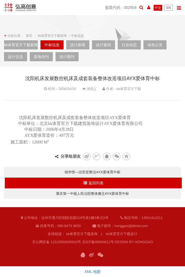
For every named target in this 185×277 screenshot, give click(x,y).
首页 (29, 36)
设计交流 (15, 57)
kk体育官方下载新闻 (52, 36)
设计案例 (103, 45)
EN (169, 8)
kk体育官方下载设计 (121, 234)
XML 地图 (92, 271)
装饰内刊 (41, 57)
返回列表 (93, 183)
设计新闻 (77, 45)
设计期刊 (67, 57)
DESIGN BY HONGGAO (134, 242)
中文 (158, 8)
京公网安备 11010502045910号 (56, 242)
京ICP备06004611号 (98, 242)
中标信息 (52, 45)
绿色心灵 (154, 45)
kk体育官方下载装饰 (82, 234)
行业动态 (129, 45)
